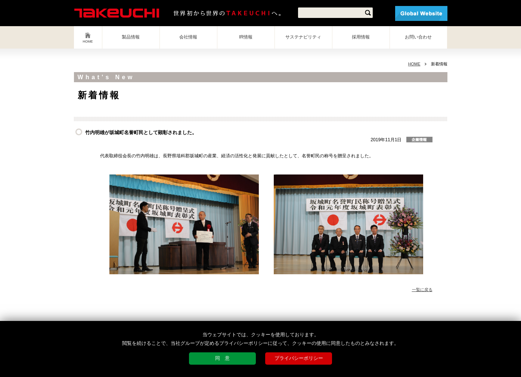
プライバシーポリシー (299, 358)
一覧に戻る (422, 289)
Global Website (421, 13)
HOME (88, 41)
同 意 (222, 358)
